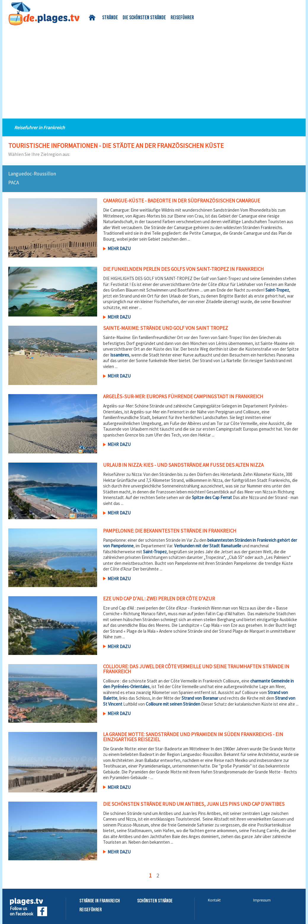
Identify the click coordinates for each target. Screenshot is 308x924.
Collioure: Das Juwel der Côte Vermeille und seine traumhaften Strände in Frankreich (196, 669)
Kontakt (214, 900)
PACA (13, 182)
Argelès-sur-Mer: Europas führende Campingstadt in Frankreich (183, 396)
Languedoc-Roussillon (32, 173)
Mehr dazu (119, 248)
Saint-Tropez (277, 290)
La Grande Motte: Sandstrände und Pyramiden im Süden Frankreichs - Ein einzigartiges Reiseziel (193, 737)
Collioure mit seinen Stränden (173, 704)
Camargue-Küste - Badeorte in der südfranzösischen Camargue (181, 200)
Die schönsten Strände (144, 18)
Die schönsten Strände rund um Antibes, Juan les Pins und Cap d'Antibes (194, 804)
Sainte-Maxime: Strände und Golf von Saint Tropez (165, 328)
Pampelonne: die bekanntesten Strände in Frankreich (169, 530)
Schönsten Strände (155, 901)
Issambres (119, 355)
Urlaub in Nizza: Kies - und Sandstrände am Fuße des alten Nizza (183, 465)
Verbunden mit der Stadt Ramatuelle (207, 546)
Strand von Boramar (200, 698)
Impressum (262, 900)
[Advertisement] (154, 69)
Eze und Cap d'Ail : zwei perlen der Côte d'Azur (159, 598)
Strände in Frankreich (99, 901)
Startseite (93, 18)
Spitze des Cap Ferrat (212, 497)
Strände (110, 18)
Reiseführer (182, 18)
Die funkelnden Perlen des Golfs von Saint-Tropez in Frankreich (183, 269)
